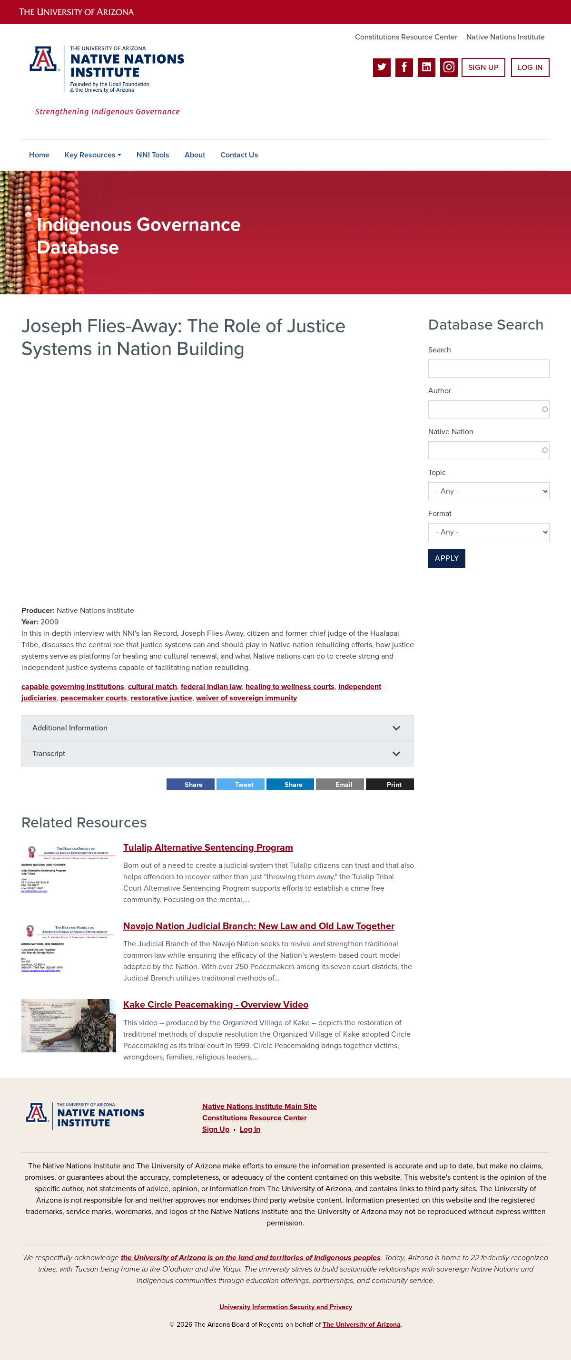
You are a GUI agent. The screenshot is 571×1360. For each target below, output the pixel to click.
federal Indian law (211, 686)
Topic (437, 472)
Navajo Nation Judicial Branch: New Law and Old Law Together (258, 926)
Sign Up (483, 67)
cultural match (152, 686)
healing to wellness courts (290, 686)
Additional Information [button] (70, 728)
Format (440, 513)
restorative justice (161, 698)
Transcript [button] (48, 753)
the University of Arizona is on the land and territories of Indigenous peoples (251, 1258)
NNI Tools (153, 155)
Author (439, 391)
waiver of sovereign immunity (246, 698)
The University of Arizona (362, 1325)
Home (39, 155)
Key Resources (90, 155)
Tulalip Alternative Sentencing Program (208, 848)
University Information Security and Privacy (285, 1307)
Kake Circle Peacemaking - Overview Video (215, 1004)
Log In (530, 67)
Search (439, 350)
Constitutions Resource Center (406, 37)
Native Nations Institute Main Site (259, 1106)
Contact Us (239, 155)
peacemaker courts (93, 698)
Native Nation (450, 432)
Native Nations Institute (505, 37)
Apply (447, 558)
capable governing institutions (72, 686)
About (195, 155)
